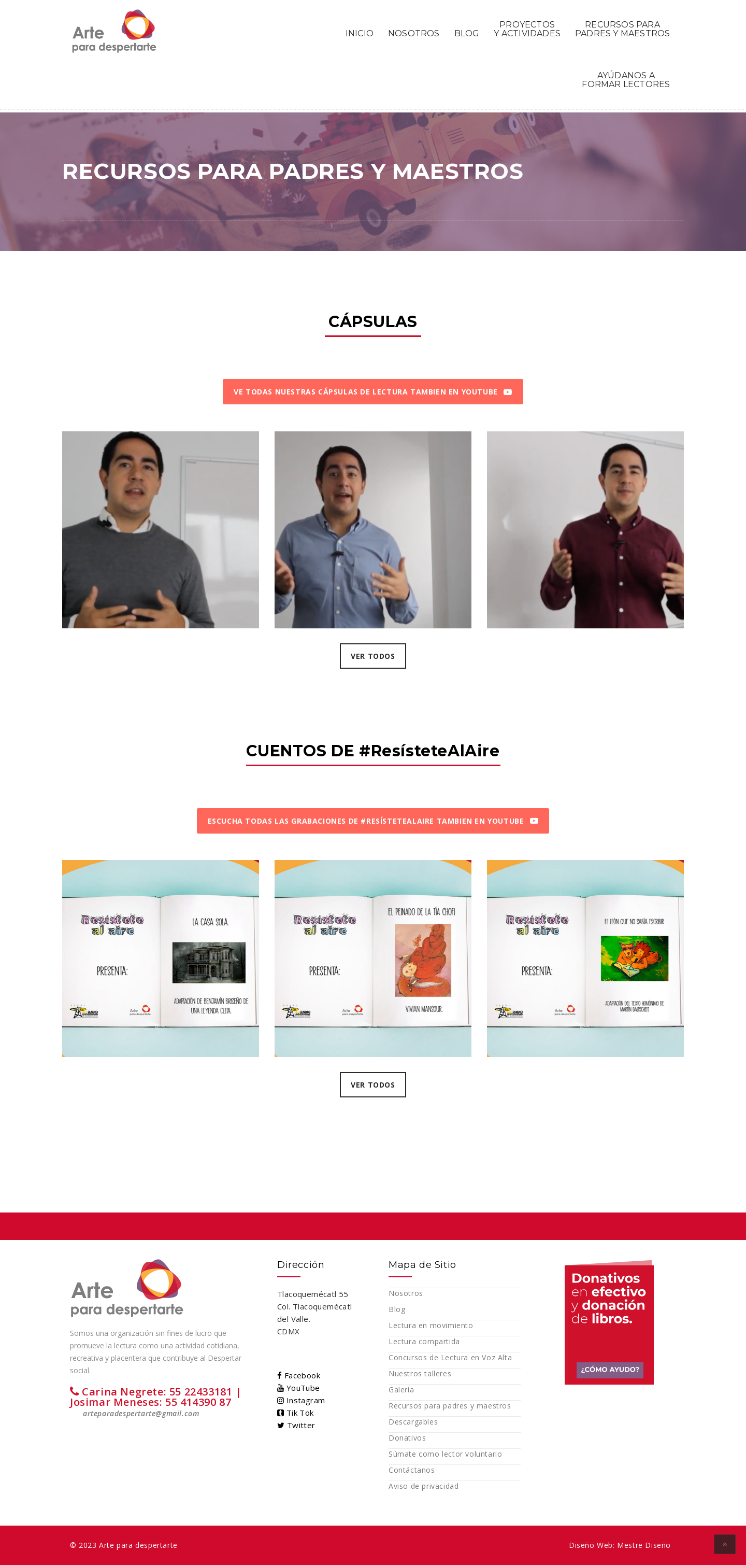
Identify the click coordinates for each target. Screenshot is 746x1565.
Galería (401, 1389)
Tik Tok (295, 1412)
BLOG (467, 33)
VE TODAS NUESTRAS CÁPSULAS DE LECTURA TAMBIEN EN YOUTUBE (373, 392)
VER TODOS (373, 656)
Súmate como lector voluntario (445, 1454)
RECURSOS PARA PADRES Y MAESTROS (622, 29)
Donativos (407, 1438)
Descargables (413, 1422)
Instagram (301, 1400)
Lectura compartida (424, 1341)
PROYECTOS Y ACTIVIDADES (527, 29)
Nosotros (406, 1293)
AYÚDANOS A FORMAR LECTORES (626, 80)
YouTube (298, 1388)
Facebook (298, 1375)
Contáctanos (412, 1470)
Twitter (296, 1425)
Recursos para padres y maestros (450, 1406)
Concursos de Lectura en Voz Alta (450, 1357)
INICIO (360, 33)
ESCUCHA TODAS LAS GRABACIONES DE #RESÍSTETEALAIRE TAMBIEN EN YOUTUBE (373, 821)
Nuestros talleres (420, 1373)
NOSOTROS (414, 33)
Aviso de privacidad (423, 1486)
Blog (397, 1309)
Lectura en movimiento (431, 1325)
